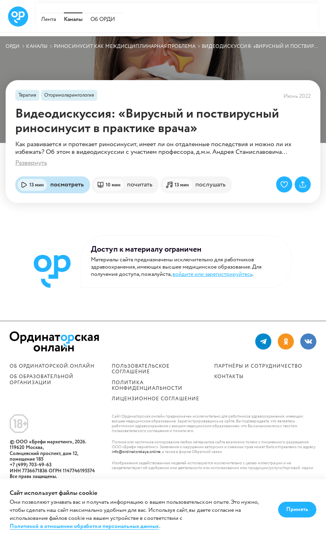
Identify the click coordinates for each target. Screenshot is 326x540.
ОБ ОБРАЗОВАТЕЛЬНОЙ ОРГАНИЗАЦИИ (42, 379)
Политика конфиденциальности (147, 385)
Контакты (229, 376)
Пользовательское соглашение (141, 369)
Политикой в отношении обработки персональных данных (84, 526)
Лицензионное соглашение (155, 398)
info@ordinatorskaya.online (136, 452)
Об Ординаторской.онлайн (52, 366)
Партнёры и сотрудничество (258, 366)
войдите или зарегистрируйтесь (212, 274)
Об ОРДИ (102, 19)
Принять (297, 509)
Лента (48, 19)
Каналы (73, 19)
